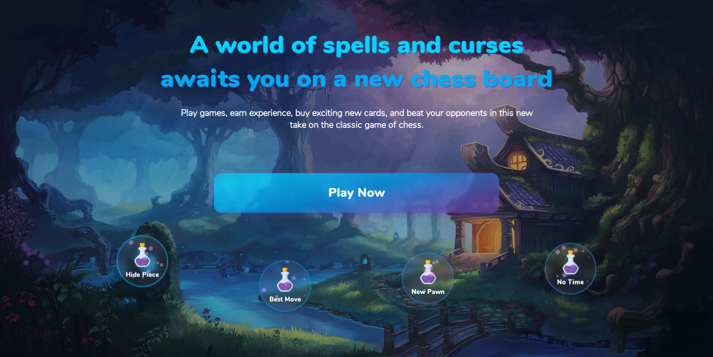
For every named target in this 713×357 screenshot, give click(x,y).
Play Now (356, 192)
